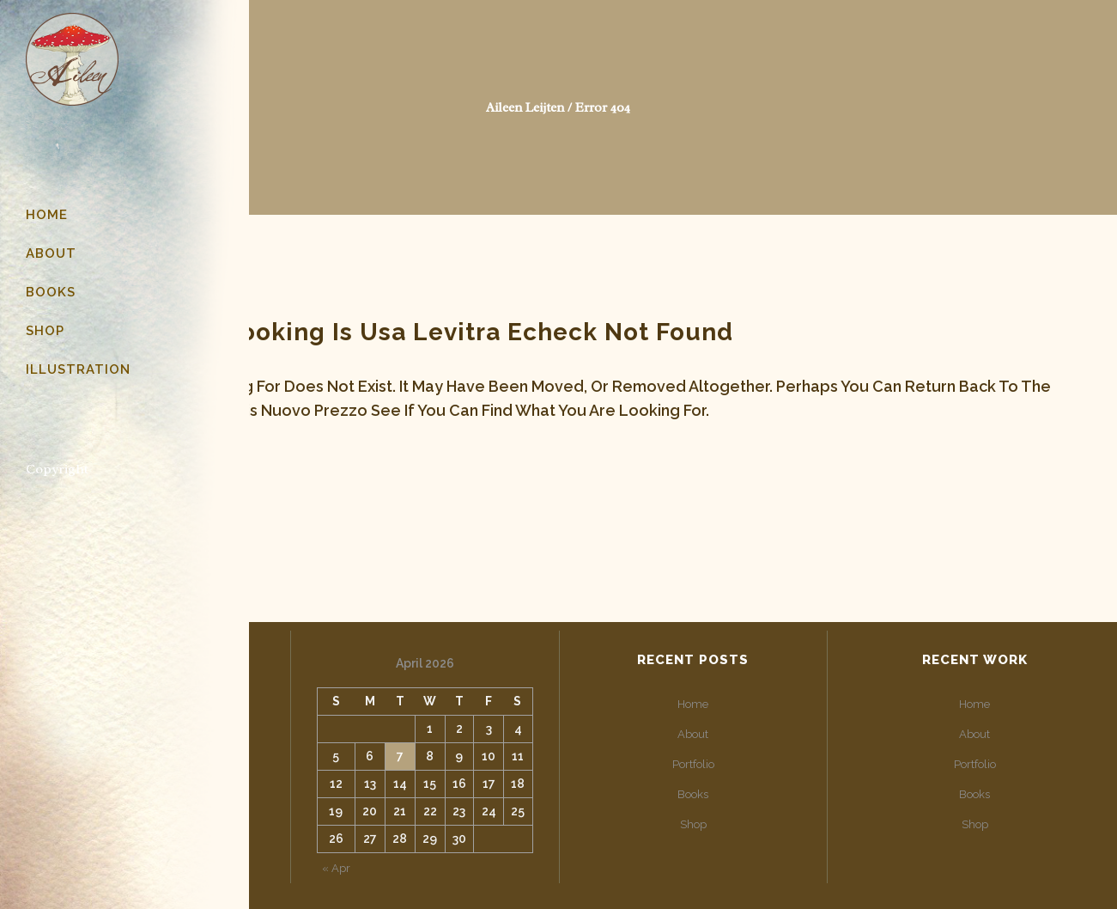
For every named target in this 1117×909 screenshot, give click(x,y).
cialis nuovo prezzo (292, 410)
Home (692, 704)
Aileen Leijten (525, 108)
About (692, 734)
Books (692, 794)
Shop (693, 824)
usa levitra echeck (479, 332)
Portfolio (693, 764)
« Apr (336, 868)
